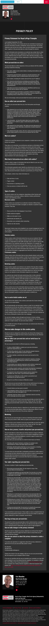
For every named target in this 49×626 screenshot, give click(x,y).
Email (12, 16)
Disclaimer (25, 608)
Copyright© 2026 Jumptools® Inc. (10, 623)
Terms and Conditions (35, 608)
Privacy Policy (17, 608)
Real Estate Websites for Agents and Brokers (27, 623)
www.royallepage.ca (8, 608)
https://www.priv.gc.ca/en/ (35, 562)
